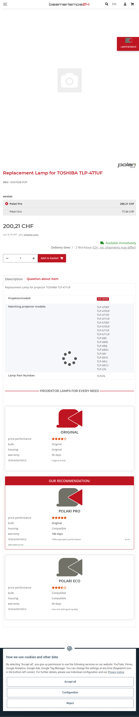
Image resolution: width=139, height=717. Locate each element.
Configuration (70, 692)
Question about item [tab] (42, 274)
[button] (106, 4)
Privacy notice (116, 672)
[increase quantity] (34, 254)
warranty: (14, 450)
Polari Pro (72, 199)
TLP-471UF (103, 294)
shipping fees (130, 714)
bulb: (11, 440)
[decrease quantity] (7, 254)
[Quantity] (20, 254)
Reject (70, 703)
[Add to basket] (52, 254)
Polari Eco (72, 207)
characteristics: (17, 456)
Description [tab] (14, 274)
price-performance (19, 434)
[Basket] (132, 4)
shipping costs (31, 230)
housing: (13, 445)
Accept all (70, 681)
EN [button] (114, 4)
